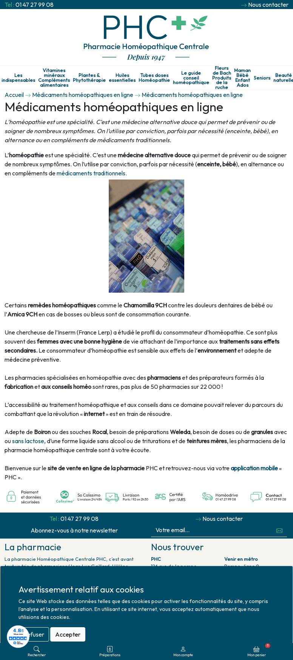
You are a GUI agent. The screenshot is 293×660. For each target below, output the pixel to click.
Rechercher (37, 651)
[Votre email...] (211, 530)
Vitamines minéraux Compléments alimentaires (54, 77)
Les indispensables (18, 78)
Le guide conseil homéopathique (191, 78)
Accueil (14, 94)
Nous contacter (268, 4)
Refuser (33, 634)
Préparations (109, 651)
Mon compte (183, 651)
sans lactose (28, 441)
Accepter (67, 634)
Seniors (262, 77)
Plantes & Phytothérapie (89, 78)
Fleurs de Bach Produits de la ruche (221, 78)
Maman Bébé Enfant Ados (242, 77)
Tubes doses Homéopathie (154, 78)
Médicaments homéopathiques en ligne (82, 94)
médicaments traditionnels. (92, 173)
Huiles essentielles (122, 78)
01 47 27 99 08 (34, 4)
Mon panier (258, 650)
